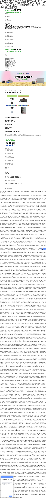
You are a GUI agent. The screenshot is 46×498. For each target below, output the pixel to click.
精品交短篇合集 (20, 497)
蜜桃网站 (41, 445)
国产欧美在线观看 (30, 209)
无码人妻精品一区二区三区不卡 (16, 390)
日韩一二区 (26, 276)
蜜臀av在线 (16, 333)
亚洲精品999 (13, 248)
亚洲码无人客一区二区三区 (4, 327)
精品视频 (24, 223)
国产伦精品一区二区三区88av (16, 320)
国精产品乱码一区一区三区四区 (27, 327)
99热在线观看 (40, 359)
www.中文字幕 (42, 444)
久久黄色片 (26, 235)
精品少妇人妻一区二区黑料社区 (14, 305)
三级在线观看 (35, 445)
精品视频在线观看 (11, 433)
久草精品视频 (43, 210)
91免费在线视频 (15, 497)
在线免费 (11, 277)
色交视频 (17, 355)
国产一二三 (7, 452)
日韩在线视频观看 (36, 270)
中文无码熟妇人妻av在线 (33, 212)
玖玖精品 (33, 223)
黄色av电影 (12, 397)
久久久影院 (18, 384)
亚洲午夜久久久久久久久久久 (42, 301)
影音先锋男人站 (19, 395)
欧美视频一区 (28, 195)
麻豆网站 (32, 459)
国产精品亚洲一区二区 (30, 423)
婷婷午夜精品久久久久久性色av (10, 341)
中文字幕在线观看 (25, 344)
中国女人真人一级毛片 (8, 430)
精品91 (1, 245)
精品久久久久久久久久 (13, 294)
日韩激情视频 (40, 287)
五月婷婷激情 (13, 280)
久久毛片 (7, 377)
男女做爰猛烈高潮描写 (6, 440)
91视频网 (12, 376)
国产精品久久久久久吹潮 (15, 291)
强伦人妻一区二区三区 (23, 447)
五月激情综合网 (29, 390)
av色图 (22, 365)
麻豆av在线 (3, 213)
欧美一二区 (16, 422)
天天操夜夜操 (43, 376)
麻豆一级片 (30, 383)
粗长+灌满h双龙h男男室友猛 (23, 316)
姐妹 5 (12, 462)
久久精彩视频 (36, 409)
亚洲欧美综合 (32, 465)
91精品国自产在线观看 (11, 327)
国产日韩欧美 (40, 305)
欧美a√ (45, 387)
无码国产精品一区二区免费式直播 (6, 280)
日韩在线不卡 (10, 351)
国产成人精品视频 (20, 244)
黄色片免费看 (33, 295)
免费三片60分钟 (19, 255)
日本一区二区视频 (37, 477)
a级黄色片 (13, 394)
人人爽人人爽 (21, 302)
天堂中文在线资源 (25, 244)
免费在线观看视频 (29, 458)
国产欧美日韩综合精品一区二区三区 (16, 267)
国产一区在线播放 (16, 451)
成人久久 (10, 416)
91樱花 (1, 213)
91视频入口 (26, 486)
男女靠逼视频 (23, 259)
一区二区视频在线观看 (29, 301)
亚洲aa (4, 242)
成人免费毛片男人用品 (37, 308)
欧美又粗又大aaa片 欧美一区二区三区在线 (27, 277)
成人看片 (21, 324)
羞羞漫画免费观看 (29, 334)
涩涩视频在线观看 (13, 359)
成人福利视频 (31, 380)
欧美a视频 (33, 198)
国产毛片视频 (4, 459)
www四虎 (13, 351)
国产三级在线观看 (23, 313)
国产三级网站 (10, 245)
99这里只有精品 (26, 238)
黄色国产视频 (27, 358)
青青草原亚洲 (21, 338)
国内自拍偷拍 (34, 469)
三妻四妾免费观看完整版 (14, 366)
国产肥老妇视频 (31, 305)
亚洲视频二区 (34, 255)
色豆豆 (12, 205)
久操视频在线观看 (25, 205)
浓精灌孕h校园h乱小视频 (23, 337)
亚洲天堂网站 (2, 422)
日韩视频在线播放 (43, 220)
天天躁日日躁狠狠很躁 (42, 476)
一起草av (28, 444)
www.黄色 (24, 320)
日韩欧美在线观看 (8, 376)
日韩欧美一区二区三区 (40, 212)
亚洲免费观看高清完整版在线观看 (37, 312)
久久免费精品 (41, 440)
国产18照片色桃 (36, 465)
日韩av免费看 (34, 262)
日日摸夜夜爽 (25, 465)
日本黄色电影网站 (11, 274)
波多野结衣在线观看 (27, 348)
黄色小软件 (30, 273)
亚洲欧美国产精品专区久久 (10, 412)
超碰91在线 (30, 223)
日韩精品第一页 (34, 220)
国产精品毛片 (9, 199)
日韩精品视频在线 (25, 341)
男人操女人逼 (32, 394)
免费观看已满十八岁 (12, 452)
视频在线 (43, 383)
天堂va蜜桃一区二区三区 (27, 295)
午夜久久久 (12, 429)
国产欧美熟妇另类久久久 (30, 308)
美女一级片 (18, 235)
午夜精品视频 (31, 213)
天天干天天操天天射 (37, 398)
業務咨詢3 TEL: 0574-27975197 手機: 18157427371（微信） (13, 177)
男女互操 (40, 433)
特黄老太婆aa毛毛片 (25, 234)
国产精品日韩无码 (29, 455)
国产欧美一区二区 (16, 316)
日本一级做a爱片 (41, 209)
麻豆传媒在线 (9, 287)
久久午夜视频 (31, 320)
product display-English (8, 47)
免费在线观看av (35, 316)
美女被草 (15, 429)
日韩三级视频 (8, 288)
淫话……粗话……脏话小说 (42, 302)
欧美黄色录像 (35, 230)
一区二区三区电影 (31, 269)
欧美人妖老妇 (21, 454)
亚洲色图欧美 (17, 447)
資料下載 (8, 20)
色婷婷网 (3, 237)
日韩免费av (36, 408)
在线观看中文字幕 (27, 220)
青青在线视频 (4, 370)
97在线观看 (41, 401)
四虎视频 (1, 223)
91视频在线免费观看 (28, 391)
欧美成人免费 (27, 217)
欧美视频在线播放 (8, 355)
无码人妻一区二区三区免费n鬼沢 (24, 288)
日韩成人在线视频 (13, 337)
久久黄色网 (13, 244)
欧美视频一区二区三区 (14, 309)
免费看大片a (17, 370)
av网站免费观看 (37, 476)
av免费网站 (21, 256)
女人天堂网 (41, 472)
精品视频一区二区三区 (8, 267)
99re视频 (43, 312)
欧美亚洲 (16, 223)
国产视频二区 (8, 262)
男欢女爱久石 (22, 308)
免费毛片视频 (22, 281)
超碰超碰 (43, 273)
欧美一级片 (33, 263)
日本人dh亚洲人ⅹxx (22, 387)
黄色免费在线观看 (10, 295)
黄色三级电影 (5, 199)
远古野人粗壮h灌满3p (28, 324)
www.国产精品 (40, 274)
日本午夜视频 (26, 230)
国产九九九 (42, 295)
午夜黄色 (21, 326)
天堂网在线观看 (9, 409)
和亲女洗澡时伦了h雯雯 (5, 380)
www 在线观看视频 (10, 356)
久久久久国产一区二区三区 (34, 199)
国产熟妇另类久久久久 (5, 363)
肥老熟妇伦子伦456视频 (25, 420)
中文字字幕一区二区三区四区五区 (16, 259)
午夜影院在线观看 (17, 491)
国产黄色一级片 (38, 448)
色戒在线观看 (7, 277)
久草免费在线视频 (34, 273)
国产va (28, 405)
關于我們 (7, 55)
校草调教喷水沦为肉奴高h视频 (33, 217)
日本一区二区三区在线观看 (30, 252)
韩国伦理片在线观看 (23, 245)
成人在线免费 (23, 395)
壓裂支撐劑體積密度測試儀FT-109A (23, 134)
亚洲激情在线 (17, 212)
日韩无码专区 (27, 202)
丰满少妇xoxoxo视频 (17, 477)
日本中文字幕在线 (14, 476)
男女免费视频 (42, 294)
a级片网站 (39, 369)
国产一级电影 (39, 486)
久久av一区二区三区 (30, 373)
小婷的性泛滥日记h (11, 345)
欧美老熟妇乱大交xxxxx (28, 384)
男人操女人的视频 (6, 369)
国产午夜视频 (11, 388)
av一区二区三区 (5, 356)
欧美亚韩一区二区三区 (23, 206)
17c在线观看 (38, 356)
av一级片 (17, 462)
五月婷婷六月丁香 (32, 422)
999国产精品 (9, 249)
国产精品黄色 (10, 312)
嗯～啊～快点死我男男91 (20, 351)
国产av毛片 (16, 394)
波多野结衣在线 (29, 477)
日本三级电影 (24, 466)
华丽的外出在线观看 (40, 217)
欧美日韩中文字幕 (33, 341)
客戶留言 (7, 69)
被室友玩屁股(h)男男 (14, 423)
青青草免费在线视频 (26, 363)
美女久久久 (36, 248)
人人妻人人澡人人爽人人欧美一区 (21, 423)
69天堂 (40, 384)
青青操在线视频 (7, 266)
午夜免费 (9, 359)
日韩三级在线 (16, 341)
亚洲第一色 (5, 209)
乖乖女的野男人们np (34, 327)
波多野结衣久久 (39, 437)
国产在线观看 (10, 242)
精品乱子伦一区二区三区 (38, 338)
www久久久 (6, 324)
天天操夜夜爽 (13, 298)
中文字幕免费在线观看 (31, 216)
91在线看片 (34, 331)
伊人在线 (15, 238)
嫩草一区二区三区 (13, 206)
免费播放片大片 (38, 255)
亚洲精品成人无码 (37, 223)
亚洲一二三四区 (11, 316)
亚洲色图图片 (38, 220)
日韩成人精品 (23, 358)
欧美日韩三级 (10, 398)
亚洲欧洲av (37, 205)
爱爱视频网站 (26, 487)
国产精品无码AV (15, 398)
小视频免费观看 (3, 291)
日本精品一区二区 (28, 459)
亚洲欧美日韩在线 (26, 302)
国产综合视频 (36, 305)
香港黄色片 (41, 380)
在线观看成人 (38, 326)
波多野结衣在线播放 (9, 220)
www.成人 (14, 270)
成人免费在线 (7, 433)
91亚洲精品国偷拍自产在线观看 (40, 429)
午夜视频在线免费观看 (16, 276)
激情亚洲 (38, 288)
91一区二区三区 (33, 491)
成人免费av (21, 484)
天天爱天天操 (42, 216)
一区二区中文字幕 (5, 205)
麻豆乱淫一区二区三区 (38, 330)
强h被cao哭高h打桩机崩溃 (39, 455)
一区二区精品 (11, 241)
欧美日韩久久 (9, 235)
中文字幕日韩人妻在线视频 (27, 241)
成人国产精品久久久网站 (6, 313)
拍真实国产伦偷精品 (42, 331)
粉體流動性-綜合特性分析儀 (9, 149)
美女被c (29, 395)
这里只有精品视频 (43, 344)
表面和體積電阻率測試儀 (26, 135)
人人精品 (7, 455)
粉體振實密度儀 (32, 135)
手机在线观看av (38, 235)
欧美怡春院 (16, 312)
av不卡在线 (14, 363)
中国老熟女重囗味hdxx (17, 273)
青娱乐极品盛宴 (13, 199)
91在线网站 (41, 270)
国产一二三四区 (14, 198)
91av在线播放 (43, 454)
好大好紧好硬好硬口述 (43, 469)
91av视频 (44, 212)
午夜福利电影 (38, 262)
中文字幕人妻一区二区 (14, 235)
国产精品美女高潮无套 (37, 452)
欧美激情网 (19, 366)
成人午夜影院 (36, 319)
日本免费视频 (42, 235)
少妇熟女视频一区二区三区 (19, 209)
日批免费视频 (27, 452)
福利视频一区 (34, 206)
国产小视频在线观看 (25, 356)
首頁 (6, 13)
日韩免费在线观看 (12, 234)
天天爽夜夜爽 (18, 337)
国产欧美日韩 (38, 490)
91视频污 (3, 430)
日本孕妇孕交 (25, 370)
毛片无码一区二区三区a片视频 (13, 263)
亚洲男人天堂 (40, 408)
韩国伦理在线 (17, 242)
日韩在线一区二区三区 (31, 234)
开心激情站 (7, 373)
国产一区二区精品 (19, 294)
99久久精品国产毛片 (21, 333)
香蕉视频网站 (34, 384)
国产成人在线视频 (16, 319)
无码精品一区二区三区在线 (33, 237)
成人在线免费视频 (31, 249)
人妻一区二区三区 (9, 259)
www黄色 (5, 202)
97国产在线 (4, 338)
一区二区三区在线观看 (42, 370)
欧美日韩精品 (15, 455)
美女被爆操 (35, 249)
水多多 (10, 244)
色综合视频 (24, 256)
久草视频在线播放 (6, 274)
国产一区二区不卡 (39, 405)
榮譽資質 (7, 19)
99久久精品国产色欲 (20, 223)
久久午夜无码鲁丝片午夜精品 (17, 402)
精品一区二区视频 (34, 323)
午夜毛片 (39, 423)
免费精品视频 (17, 248)
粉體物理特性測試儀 (14, 135)
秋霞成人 (32, 299)
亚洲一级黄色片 (39, 458)
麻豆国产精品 (27, 429)
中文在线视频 (22, 235)
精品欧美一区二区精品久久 (20, 198)
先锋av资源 (38, 445)
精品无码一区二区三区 (16, 205)
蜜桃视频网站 (13, 284)
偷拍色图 (4, 252)
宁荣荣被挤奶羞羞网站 (35, 369)
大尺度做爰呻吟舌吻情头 (16, 241)
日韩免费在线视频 (7, 230)
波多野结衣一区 (39, 376)
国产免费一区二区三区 (30, 316)
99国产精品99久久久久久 (22, 401)
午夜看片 (7, 252)
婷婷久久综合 (24, 195)
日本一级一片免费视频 (23, 273)
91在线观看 (6, 447)
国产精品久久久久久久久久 (39, 227)
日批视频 (21, 327)
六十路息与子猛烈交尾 (37, 348)
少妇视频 (39, 248)
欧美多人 (2, 248)
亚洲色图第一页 (14, 245)
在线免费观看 (31, 483)
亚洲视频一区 (2, 388)
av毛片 (16, 351)
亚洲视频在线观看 (8, 309)
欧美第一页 (34, 429)
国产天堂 (7, 334)
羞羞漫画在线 (21, 205)
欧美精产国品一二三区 (23, 427)
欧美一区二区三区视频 (20, 376)
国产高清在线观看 (31, 358)
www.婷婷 (27, 309)
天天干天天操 (16, 274)
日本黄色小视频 (34, 313)
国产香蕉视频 (18, 206)
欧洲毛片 (43, 234)
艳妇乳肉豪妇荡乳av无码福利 (15, 483)
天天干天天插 (29, 263)
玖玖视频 (17, 270)
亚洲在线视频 (41, 244)
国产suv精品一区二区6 (6, 306)
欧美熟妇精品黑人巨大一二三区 (32, 326)
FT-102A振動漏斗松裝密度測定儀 (12, 134)
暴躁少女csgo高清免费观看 (3, 256)
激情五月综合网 (43, 316)
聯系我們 (7, 23)
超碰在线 (16, 244)
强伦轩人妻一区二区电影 (21, 348)
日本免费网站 (32, 462)
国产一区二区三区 (32, 330)
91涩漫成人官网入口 (15, 362)
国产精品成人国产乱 (32, 242)
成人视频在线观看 (12, 466)
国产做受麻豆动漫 (21, 270)
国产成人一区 (31, 288)
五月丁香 (4, 412)
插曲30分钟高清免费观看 (35, 231)
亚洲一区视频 (35, 420)
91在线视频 (27, 402)
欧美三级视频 (42, 388)
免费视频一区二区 (38, 426)
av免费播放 (16, 433)
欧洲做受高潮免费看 (35, 213)
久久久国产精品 (30, 351)
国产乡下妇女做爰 (28, 416)
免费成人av (23, 298)
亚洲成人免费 (31, 427)
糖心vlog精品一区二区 (27, 270)
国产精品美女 (41, 309)
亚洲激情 (10, 394)
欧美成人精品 (12, 434)
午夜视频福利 (39, 298)
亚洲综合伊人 (31, 429)
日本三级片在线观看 (33, 210)
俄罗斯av (25, 252)
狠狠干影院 (22, 267)
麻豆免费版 (4, 355)
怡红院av (3, 397)
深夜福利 (33, 334)
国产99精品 (31, 401)
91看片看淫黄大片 (34, 390)
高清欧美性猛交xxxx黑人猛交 (15, 401)
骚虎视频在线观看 (40, 237)
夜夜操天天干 (35, 288)
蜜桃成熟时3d (31, 405)
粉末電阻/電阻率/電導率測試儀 (9, 35)
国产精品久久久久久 (23, 334)
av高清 (27, 451)
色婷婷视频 (22, 437)
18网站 (12, 408)
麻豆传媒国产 (18, 331)
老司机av (42, 262)
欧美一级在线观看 (30, 227)
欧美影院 (23, 216)
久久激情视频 (3, 277)
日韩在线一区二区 (2, 198)
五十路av (11, 313)
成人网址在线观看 (16, 388)
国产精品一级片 (10, 198)
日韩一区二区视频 (29, 466)
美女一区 (23, 324)
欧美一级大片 (12, 326)
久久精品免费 (27, 490)
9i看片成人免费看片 (16, 454)
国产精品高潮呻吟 (18, 472)
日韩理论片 (28, 210)
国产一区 (21, 320)
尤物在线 (25, 458)
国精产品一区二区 (12, 262)
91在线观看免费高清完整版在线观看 (35, 195)
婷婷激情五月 (30, 276)
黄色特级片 (23, 202)
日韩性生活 (20, 388)
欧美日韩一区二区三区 (6, 420)
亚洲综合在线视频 (20, 312)
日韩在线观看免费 (23, 319)
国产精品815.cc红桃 (10, 210)
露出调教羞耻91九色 (16, 324)
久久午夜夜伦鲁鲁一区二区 (15, 459)
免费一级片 (30, 331)
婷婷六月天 (25, 338)
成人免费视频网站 (5, 281)
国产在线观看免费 (36, 427)
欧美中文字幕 (32, 270)
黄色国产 (33, 466)
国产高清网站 (8, 227)
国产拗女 (35, 334)
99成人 (25, 333)
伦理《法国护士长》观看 (36, 383)
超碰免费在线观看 (30, 230)
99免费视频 (41, 373)
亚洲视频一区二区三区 (40, 323)
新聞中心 (7, 56)
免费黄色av (1, 305)
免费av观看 (13, 242)
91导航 (21, 195)
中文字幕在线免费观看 (37, 388)
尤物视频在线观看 (37, 216)
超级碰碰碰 (44, 244)
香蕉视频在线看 (12, 308)
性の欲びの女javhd (7, 383)
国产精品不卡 (3, 376)
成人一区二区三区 (33, 426)
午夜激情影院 (38, 313)
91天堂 (9, 397)
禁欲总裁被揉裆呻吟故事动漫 (8, 276)
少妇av (34, 202)
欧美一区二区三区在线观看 (21, 369)
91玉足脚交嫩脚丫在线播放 (35, 309)
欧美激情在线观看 (17, 327)
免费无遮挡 (12, 491)
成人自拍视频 (20, 284)
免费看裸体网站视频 (10, 237)
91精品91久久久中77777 (16, 231)
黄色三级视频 (14, 217)
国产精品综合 (38, 224)
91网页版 (31, 352)
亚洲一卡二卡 (12, 216)
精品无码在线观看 (34, 245)
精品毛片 (44, 274)
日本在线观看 (43, 423)
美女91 (6, 237)
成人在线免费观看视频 (27, 267)
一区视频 (31, 262)
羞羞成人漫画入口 (2, 249)
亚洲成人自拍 (4, 465)
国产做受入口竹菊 (13, 383)
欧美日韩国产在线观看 (18, 280)
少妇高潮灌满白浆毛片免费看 (13, 369)
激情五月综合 (27, 242)
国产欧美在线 (28, 319)
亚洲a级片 (41, 280)
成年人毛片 (32, 398)
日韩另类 (26, 395)
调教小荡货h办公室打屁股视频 (26, 237)
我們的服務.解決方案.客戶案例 (10, 65)
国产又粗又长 (32, 319)
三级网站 (4, 452)
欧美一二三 (36, 359)
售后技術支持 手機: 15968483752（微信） (10, 180)
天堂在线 (25, 308)
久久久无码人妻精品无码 (6, 269)
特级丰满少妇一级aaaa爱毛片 (18, 216)
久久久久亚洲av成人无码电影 (6, 402)
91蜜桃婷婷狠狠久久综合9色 (21, 263)
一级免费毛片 (39, 273)
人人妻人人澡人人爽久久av (9, 231)
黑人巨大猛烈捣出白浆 (20, 373)
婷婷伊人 (4, 220)
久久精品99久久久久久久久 (21, 299)
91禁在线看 (29, 451)
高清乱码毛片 (2, 444)
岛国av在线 (40, 351)
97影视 (16, 334)
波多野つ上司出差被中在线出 (7, 212)
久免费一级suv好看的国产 (26, 248)
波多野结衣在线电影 (39, 306)
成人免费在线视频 (24, 405)
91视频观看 (36, 333)
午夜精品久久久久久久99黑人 (21, 429)
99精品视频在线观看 (5, 245)
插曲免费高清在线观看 (36, 351)
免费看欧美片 (26, 323)
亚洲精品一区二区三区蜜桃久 (11, 256)
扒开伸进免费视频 (11, 451)
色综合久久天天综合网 (4, 458)
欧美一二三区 (25, 376)
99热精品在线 (23, 472)
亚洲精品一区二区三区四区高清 (39, 267)
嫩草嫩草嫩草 (15, 356)
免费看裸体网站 (28, 448)
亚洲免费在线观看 (21, 252)
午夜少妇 (6, 249)
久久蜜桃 (6, 242)
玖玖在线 (44, 299)
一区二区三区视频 (40, 319)
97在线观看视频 (2, 299)
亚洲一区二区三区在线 (9, 213)
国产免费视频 (40, 394)
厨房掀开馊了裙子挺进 (29, 345)
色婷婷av (39, 199)
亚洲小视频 (27, 483)
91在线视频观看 (16, 441)
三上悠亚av (39, 316)
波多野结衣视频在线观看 (3, 301)
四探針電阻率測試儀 (20, 135)
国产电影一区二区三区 (11, 252)
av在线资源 (42, 313)
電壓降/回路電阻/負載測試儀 (9, 43)
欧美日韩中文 (12, 230)
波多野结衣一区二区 (15, 426)
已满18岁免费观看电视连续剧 (29, 298)
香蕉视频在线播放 (35, 494)
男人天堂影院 (17, 195)
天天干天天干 (26, 224)
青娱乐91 (33, 266)
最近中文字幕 (38, 259)
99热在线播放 (2, 451)
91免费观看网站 (39, 365)
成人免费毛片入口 (29, 256)
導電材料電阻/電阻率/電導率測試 (9, 40)
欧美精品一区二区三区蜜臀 (35, 387)
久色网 (24, 473)
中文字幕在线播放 (29, 206)
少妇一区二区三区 (2, 437)
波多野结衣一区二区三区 (41, 324)
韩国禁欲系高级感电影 (7, 273)
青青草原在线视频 (42, 479)
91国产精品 (24, 210)
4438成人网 (3, 241)
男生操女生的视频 (39, 241)
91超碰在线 (19, 433)
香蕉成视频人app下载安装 (27, 199)
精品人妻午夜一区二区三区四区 (21, 217)
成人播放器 (22, 331)
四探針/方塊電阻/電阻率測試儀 (10, 61)
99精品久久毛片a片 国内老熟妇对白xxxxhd (33, 484)
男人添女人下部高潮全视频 (28, 198)
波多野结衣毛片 (4, 415)
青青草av (23, 452)
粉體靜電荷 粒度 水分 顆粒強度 (9, 36)
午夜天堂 (41, 263)
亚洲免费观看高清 (5, 223)
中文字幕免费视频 (37, 263)
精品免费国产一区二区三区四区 (32, 238)
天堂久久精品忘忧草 (16, 295)
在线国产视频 (42, 398)
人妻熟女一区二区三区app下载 (17, 237)
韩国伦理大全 (8, 255)
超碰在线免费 (14, 380)
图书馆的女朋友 (39, 249)
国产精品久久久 (4, 466)
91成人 (26, 263)
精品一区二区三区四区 (29, 313)
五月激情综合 (16, 266)
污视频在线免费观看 (3, 227)
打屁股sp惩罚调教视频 (41, 409)
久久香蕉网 (27, 320)
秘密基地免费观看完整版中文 (32, 224)
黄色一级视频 (38, 469)
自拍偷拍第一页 (7, 308)
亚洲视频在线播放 (26, 383)
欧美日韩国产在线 (42, 230)
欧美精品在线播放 (11, 266)
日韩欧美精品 (32, 248)
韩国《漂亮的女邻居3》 (35, 244)
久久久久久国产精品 (38, 419)
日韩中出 (14, 209)
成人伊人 (28, 262)
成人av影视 (8, 365)
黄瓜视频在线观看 (17, 437)
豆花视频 (28, 427)
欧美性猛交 (29, 341)
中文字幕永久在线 (11, 238)
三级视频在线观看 (38, 291)
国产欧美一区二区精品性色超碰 (19, 473)
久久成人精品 (7, 454)
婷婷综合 (1, 398)
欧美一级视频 (26, 269)
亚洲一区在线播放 (17, 326)
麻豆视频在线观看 (27, 306)
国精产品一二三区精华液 (28, 369)
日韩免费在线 (23, 408)
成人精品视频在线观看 (6, 323)
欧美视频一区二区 (41, 198)
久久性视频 (40, 377)
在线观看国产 (27, 212)
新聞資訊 (6, 169)
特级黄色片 (43, 359)
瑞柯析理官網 (10, 135)
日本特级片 (41, 223)
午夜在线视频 (39, 420)
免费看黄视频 (21, 248)
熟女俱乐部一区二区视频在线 (40, 284)
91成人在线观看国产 (13, 465)
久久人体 (24, 440)
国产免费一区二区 (30, 420)
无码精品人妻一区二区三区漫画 (4, 345)
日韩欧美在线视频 (23, 309)
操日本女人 (30, 402)
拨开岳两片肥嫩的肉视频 (42, 213)
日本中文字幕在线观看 (38, 242)
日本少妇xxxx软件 (25, 291)
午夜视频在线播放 (34, 458)
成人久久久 (30, 363)
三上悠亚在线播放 (3, 334)
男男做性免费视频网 (22, 242)
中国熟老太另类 (20, 412)
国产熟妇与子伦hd (9, 209)
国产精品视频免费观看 (17, 487)
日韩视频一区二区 (21, 224)
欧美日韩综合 (7, 244)
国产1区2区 (11, 273)
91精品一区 (4, 262)
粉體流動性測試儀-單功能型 (9, 32)
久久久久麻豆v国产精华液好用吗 (5, 358)
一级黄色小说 (5, 217)
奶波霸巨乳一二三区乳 (20, 210)
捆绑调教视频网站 (35, 345)
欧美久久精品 (4, 362)
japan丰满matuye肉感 (9, 362)
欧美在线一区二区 (27, 408)
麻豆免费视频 (22, 241)
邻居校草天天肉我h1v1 (37, 358)
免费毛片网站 (16, 252)
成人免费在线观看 (13, 445)
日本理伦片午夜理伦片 (20, 465)
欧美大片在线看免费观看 (28, 266)
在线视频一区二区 (6, 263)
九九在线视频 (27, 433)
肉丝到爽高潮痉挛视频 (26, 213)
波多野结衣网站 (38, 395)
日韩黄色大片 (19, 245)
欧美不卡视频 (6, 422)
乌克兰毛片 (36, 198)
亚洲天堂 (17, 284)
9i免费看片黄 (24, 388)
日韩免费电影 (37, 380)
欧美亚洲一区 (36, 274)
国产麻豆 (35, 437)
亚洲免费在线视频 (11, 324)
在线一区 (28, 330)
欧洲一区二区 (19, 202)
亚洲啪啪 (4, 309)
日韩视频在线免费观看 (34, 441)
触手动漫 (40, 447)
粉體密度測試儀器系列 (8, 59)
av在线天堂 (10, 390)
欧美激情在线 (5, 287)
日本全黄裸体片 (36, 370)
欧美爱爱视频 (34, 455)
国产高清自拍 (6, 331)
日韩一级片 (9, 462)
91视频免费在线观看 (21, 434)
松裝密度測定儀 (19, 90)
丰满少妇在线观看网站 (10, 202)
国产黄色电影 (7, 437)
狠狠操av (11, 352)
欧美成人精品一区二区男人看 (6, 448)
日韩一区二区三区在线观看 (17, 397)
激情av (2, 263)
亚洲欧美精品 (35, 277)
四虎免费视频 (36, 324)
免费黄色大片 (17, 256)
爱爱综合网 (26, 216)
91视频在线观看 (22, 220)
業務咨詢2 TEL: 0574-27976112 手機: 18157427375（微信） (13, 176)
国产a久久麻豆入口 (10, 270)
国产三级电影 (9, 248)
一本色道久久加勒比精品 (17, 419)
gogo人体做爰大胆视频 (17, 365)
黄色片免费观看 (5, 409)
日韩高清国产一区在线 (37, 344)
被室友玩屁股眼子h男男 (19, 234)
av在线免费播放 (30, 287)
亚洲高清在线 (6, 444)
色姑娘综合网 (33, 291)
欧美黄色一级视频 (43, 255)
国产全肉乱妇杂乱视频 (36, 352)
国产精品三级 (26, 351)
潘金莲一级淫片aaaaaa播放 (32, 235)
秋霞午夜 (11, 448)
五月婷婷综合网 (29, 376)
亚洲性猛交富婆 (10, 444)
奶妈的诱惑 (6, 405)
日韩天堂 (6, 210)
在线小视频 (40, 234)
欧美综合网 (8, 224)
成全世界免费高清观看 (11, 223)
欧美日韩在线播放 (25, 326)
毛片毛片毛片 (14, 480)
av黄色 (28, 273)
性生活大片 (38, 294)
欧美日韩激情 (35, 483)
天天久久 (9, 205)
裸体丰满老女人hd (10, 441)
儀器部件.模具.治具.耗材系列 (9, 46)
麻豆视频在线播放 (28, 491)
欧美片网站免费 (33, 448)
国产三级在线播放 (37, 202)
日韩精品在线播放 (6, 388)
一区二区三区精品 (7, 216)
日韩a (1, 490)
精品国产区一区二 (25, 209)
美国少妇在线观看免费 (29, 440)
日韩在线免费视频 (42, 202)
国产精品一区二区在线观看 (13, 269)
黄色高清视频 (22, 230)
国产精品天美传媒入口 (29, 231)
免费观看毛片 (42, 195)
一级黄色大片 (6, 238)
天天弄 (20, 319)
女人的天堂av (26, 255)
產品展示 (8, 16)
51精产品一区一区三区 (19, 380)
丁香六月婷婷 (13, 370)
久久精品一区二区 (21, 295)
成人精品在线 (9, 423)
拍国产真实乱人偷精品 (19, 344)
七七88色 (25, 448)
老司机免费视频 (10, 455)
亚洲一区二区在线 (9, 426)
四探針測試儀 (36, 135)
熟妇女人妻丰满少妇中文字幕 (42, 256)
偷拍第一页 (11, 387)
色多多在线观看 (15, 202)
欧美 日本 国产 (40, 416)
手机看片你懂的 (13, 355)
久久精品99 (6, 319)
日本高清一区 (34, 363)
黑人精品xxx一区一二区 (37, 401)
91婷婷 (21, 477)
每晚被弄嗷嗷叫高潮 (22, 276)
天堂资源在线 (23, 402)
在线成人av (27, 249)
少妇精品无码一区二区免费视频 (12, 344)
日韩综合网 (18, 334)
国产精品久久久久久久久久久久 (6, 206)
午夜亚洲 (38, 230)
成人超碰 (19, 476)
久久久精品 (15, 376)
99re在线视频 (32, 281)
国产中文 (41, 383)
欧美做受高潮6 (41, 352)
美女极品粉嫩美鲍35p (28, 426)
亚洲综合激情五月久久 (7, 234)
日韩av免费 (20, 291)
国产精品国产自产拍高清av (32, 205)
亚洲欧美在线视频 (29, 245)
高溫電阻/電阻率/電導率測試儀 (9, 42)
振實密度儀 (12, 187)
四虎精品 (32, 348)
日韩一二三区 (10, 302)
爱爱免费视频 (19, 358)
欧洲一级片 (23, 433)
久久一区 (41, 451)
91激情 (26, 444)
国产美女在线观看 (31, 274)
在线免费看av (37, 373)
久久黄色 (16, 420)
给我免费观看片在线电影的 (5, 394)
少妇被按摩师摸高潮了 (5, 416)
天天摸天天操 (28, 401)
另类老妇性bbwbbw (5, 398)
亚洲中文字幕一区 (36, 209)
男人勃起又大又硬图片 (17, 230)
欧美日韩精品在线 (22, 231)
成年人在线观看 (20, 440)
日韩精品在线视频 (26, 331)
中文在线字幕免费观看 (31, 344)
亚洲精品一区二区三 (8, 195)
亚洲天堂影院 (4, 255)
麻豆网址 (37, 415)
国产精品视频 (31, 445)
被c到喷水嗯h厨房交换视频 (11, 447)
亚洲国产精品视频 (37, 295)
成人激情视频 (13, 212)
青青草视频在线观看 (18, 330)
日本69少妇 (30, 202)
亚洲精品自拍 (24, 494)
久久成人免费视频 (8, 445)
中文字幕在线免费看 (42, 245)
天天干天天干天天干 (12, 377)
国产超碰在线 (29, 291)
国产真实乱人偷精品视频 (14, 415)
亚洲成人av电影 (8, 429)
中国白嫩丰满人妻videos (3, 259)
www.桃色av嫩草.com (22, 212)
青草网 (31, 220)
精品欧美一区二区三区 (9, 291)
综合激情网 (21, 199)
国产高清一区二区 (23, 391)
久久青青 (23, 287)
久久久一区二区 (20, 494)
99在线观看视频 (31, 452)
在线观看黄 (27, 259)
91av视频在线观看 (25, 284)
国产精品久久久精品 (33, 415)
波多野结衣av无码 (38, 206)
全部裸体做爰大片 (21, 305)
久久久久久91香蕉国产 (25, 445)
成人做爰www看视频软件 (7, 348)
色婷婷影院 (41, 490)
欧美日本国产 (44, 384)
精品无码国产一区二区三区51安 (11, 472)
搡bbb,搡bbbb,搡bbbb (27, 281)
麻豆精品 (29, 394)
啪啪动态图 (34, 227)
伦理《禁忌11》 (26, 437)
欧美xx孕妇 (41, 308)
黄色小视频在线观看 (11, 319)
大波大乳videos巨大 (13, 227)
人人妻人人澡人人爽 (24, 227)
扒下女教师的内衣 (19, 213)
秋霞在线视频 (18, 199)
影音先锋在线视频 (15, 444)
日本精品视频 (14, 391)
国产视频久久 (17, 262)
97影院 (6, 198)
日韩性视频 (23, 306)
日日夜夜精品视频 (9, 217)
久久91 (40, 281)
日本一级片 (30, 259)
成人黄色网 (30, 323)
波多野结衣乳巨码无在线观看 (32, 284)
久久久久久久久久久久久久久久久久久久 (15, 323)
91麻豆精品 (26, 287)
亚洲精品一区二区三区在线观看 (41, 334)
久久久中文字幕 (33, 355)
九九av (26, 394)
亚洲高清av (5, 248)
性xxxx (42, 365)
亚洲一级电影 (36, 269)
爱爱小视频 (41, 288)
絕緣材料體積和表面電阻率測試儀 (9, 39)
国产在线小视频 (32, 444)
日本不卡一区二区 (14, 213)
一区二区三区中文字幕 (35, 256)
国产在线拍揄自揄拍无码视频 (30, 333)
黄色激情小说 (42, 224)
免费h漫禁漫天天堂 (20, 398)
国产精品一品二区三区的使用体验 (35, 280)
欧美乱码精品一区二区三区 (40, 277)
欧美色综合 (14, 313)
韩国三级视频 (40, 299)
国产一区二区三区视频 (33, 490)
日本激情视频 (32, 408)
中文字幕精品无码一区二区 (35, 440)
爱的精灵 (4, 305)
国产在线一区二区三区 (19, 469)
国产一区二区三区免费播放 (18, 452)
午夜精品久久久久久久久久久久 (36, 276)
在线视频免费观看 (27, 299)
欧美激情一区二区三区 (20, 430)
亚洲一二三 (36, 433)
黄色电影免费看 (43, 298)
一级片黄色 (34, 259)
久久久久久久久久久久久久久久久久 (41, 363)
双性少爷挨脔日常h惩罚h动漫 (20, 383)
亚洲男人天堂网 (43, 437)
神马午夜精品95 (38, 451)
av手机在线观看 (40, 483)
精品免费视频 (30, 255)
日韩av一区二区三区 (18, 306)
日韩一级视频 (36, 281)
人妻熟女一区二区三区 (4, 423)
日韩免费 (27, 388)
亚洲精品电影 (7, 387)
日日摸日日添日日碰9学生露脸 (16, 249)
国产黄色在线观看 (34, 241)
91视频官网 (15, 210)
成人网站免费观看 (22, 249)
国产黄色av (24, 412)
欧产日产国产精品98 (31, 302)
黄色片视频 (37, 331)
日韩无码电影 (43, 281)
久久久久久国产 (13, 195)
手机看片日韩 (21, 370)
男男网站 (30, 309)
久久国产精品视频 (8, 370)
